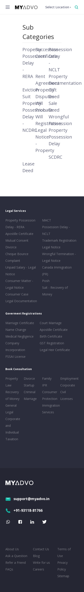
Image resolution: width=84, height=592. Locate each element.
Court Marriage (51, 323)
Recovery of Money (12, 395)
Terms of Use (64, 552)
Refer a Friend (15, 562)
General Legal (11, 408)
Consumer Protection (49, 395)
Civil (63, 392)
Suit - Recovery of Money (55, 290)
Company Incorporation (15, 346)
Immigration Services (50, 408)
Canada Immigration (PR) (57, 270)
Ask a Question (16, 556)
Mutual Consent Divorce (16, 243)
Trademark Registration (59, 240)
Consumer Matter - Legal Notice (19, 284)
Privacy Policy (62, 565)
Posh (46, 281)
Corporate (67, 385)
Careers (38, 569)
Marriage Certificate (19, 323)
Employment (68, 378)
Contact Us (41, 549)
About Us (12, 549)
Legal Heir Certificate (55, 350)
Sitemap (63, 576)
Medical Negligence (19, 336)
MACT (46, 220)
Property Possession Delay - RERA (20, 223)
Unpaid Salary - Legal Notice (20, 270)
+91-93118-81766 (24, 510)
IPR (44, 385)
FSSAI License (15, 356)
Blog (36, 556)
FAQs (9, 569)
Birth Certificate (51, 336)
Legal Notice (51, 247)
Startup (29, 385)
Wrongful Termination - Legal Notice (59, 257)
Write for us (41, 562)
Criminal (29, 392)
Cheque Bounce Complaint (16, 257)
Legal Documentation (21, 301)
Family (47, 378)
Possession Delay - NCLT (56, 230)
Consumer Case (16, 294)
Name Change (15, 329)
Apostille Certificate (19, 234)
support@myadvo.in (27, 498)
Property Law (11, 381)
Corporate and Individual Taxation (12, 429)
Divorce (29, 378)
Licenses (66, 399)
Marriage (30, 399)
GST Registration (52, 343)
